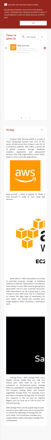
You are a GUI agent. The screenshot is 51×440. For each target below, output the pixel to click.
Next (45, 48)
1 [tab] (21, 118)
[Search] (32, 37)
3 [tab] (29, 118)
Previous (6, 48)
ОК (33, 23)
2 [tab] (25, 118)
